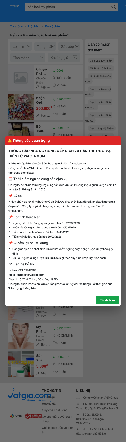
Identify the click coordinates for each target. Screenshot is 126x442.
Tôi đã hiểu (107, 300)
